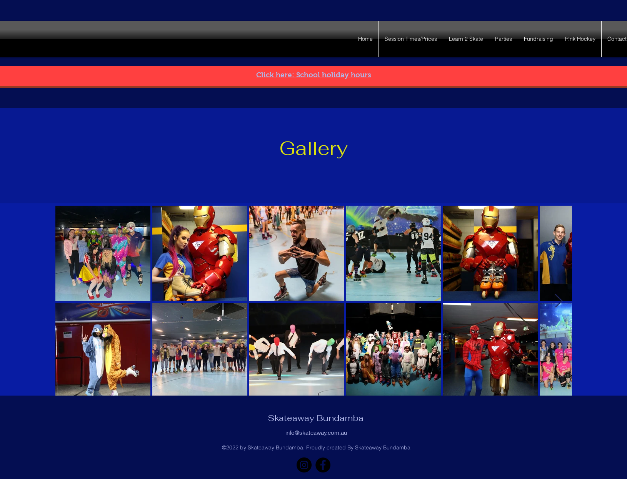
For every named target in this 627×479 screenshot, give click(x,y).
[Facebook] (322, 464)
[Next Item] (558, 301)
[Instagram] (304, 464)
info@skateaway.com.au (316, 432)
